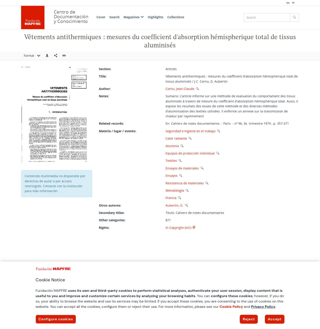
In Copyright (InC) (178, 227)
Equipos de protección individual (190, 153)
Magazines (134, 17)
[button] (47, 56)
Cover (100, 17)
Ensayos (172, 175)
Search (114, 17)
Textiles (171, 160)
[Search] (267, 17)
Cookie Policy (231, 306)
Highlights (155, 17)
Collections (175, 17)
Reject (249, 319)
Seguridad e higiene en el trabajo (190, 131)
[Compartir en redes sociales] (55, 56)
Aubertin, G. (174, 205)
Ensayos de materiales (182, 168)
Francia (171, 198)
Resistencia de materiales (185, 183)
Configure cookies (55, 319)
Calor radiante (176, 138)
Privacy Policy (263, 306)
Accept (275, 319)
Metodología (175, 190)
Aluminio (172, 146)
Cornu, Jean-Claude (180, 89)
